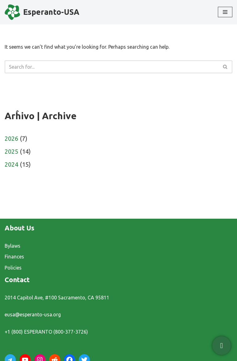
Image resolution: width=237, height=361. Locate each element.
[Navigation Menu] (225, 12)
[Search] (111, 66)
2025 (11, 151)
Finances (14, 256)
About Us (19, 228)
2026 (11, 138)
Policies (13, 267)
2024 (11, 164)
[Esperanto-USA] (42, 12)
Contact (17, 279)
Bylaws (12, 246)
